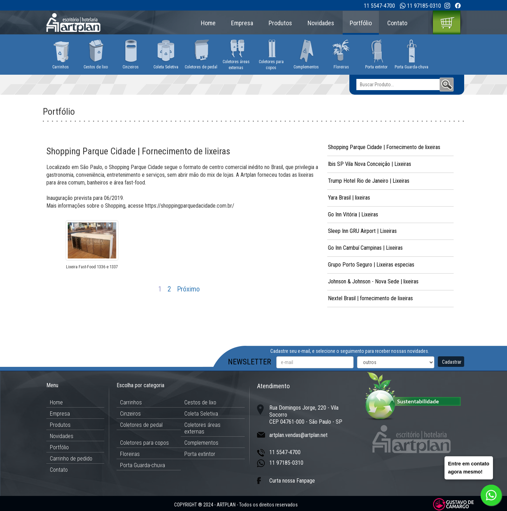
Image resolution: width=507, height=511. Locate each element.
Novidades (321, 23)
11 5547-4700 (379, 5)
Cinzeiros (130, 413)
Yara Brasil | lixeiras (349, 197)
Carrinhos (131, 402)
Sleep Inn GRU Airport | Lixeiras (362, 231)
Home (208, 23)
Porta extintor (199, 454)
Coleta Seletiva (201, 413)
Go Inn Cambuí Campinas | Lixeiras (365, 247)
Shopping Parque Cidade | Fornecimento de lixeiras (384, 147)
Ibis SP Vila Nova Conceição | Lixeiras (369, 164)
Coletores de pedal (141, 425)
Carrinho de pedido (71, 458)
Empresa (242, 23)
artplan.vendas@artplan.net (298, 435)
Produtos (280, 23)
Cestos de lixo (200, 402)
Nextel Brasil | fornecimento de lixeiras (370, 298)
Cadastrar (451, 362)
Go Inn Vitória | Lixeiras (353, 214)
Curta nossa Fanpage (292, 480)
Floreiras (130, 454)
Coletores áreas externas (202, 428)
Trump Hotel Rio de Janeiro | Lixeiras (368, 180)
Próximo (188, 289)
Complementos (201, 442)
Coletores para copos (144, 442)
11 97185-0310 (424, 5)
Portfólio (361, 23)
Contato (397, 23)
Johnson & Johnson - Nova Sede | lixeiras (373, 281)
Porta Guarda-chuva (142, 465)
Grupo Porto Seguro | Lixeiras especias (371, 264)
